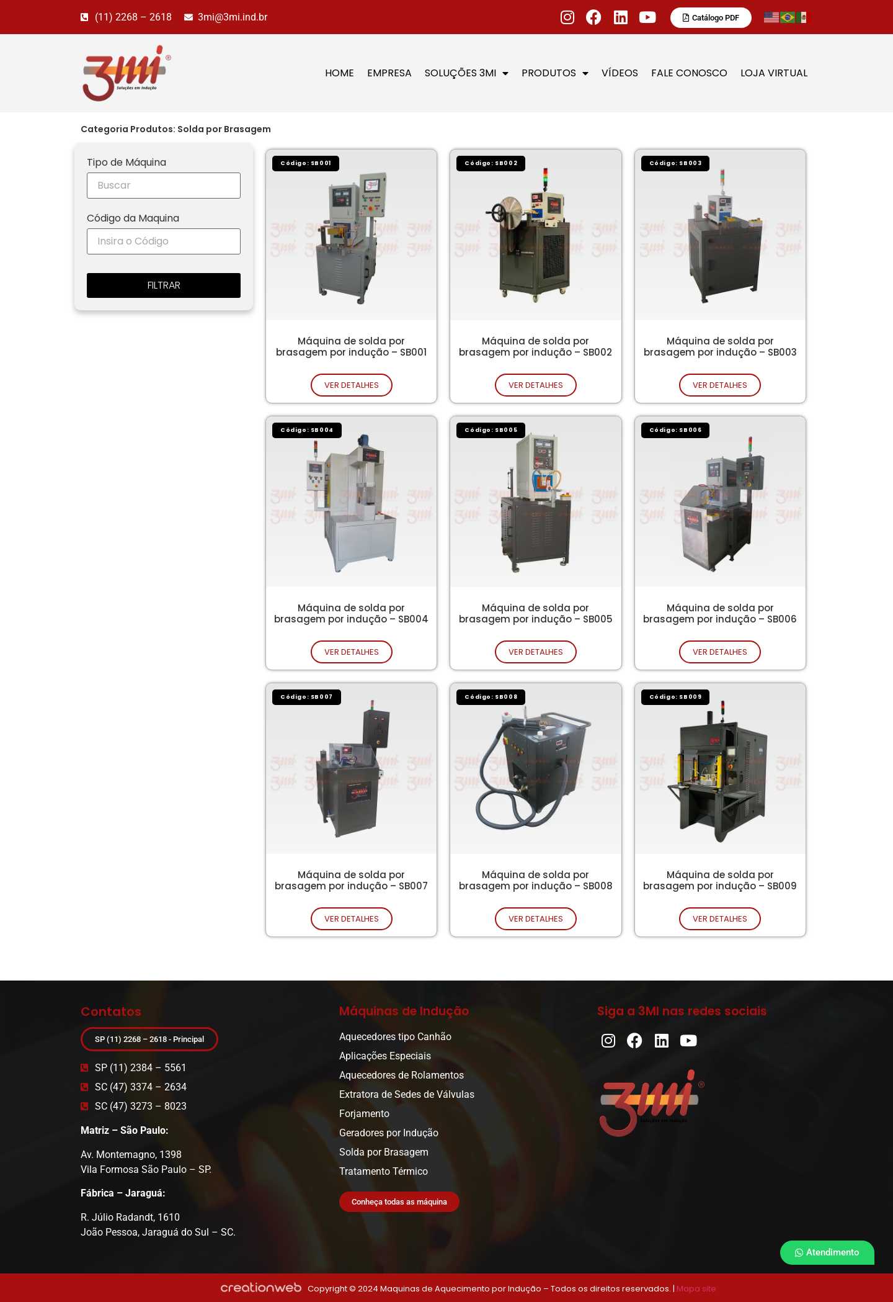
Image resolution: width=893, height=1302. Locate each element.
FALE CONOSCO (689, 73)
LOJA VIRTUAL (773, 73)
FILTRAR (164, 285)
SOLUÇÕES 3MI (467, 73)
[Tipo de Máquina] (164, 186)
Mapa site (696, 1289)
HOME (339, 73)
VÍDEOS (620, 73)
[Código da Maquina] (164, 241)
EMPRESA (389, 73)
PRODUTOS (555, 73)
